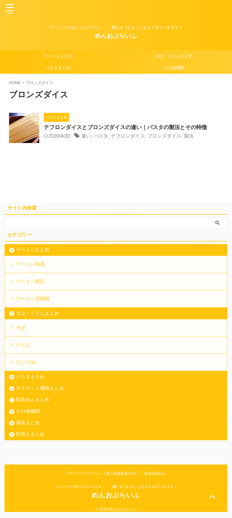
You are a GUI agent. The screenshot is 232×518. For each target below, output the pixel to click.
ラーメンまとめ (58, 56)
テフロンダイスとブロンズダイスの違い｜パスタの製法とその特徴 (125, 127)
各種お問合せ (155, 473)
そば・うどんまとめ (174, 56)
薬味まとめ (28, 422)
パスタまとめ (58, 67)
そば (20, 327)
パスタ (101, 135)
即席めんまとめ (33, 399)
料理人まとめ (30, 434)
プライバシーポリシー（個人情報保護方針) (101, 473)
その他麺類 (174, 67)
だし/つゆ (26, 362)
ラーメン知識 (30, 264)
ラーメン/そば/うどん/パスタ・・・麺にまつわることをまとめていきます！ (116, 486)
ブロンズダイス (164, 135)
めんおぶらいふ (116, 35)
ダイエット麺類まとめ (40, 388)
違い (86, 135)
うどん (23, 344)
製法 (189, 135)
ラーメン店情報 (33, 298)
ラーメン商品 (30, 281)
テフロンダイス (128, 135)
